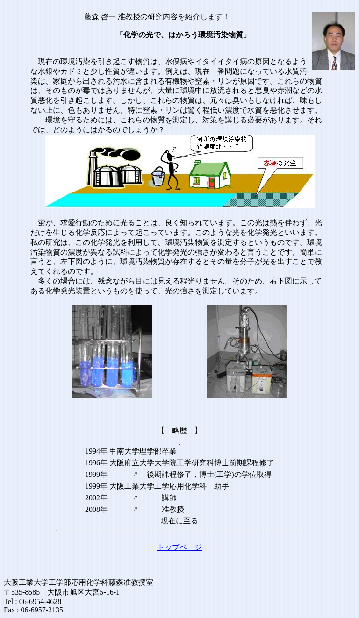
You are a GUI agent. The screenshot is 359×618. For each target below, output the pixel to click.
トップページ (179, 547)
